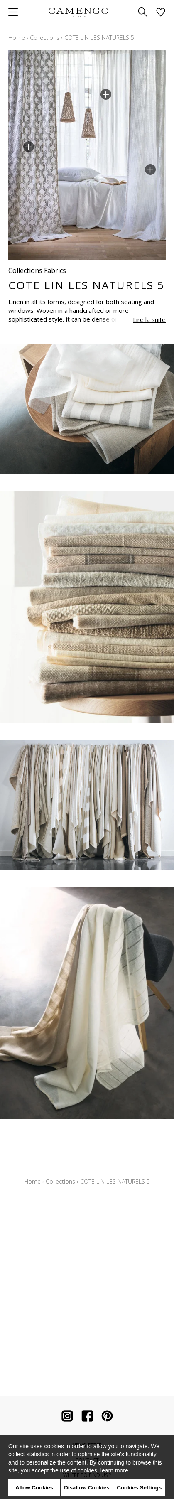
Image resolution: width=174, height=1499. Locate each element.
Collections (44, 38)
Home (16, 38)
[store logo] (79, 12)
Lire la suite (149, 319)
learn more (114, 1470)
